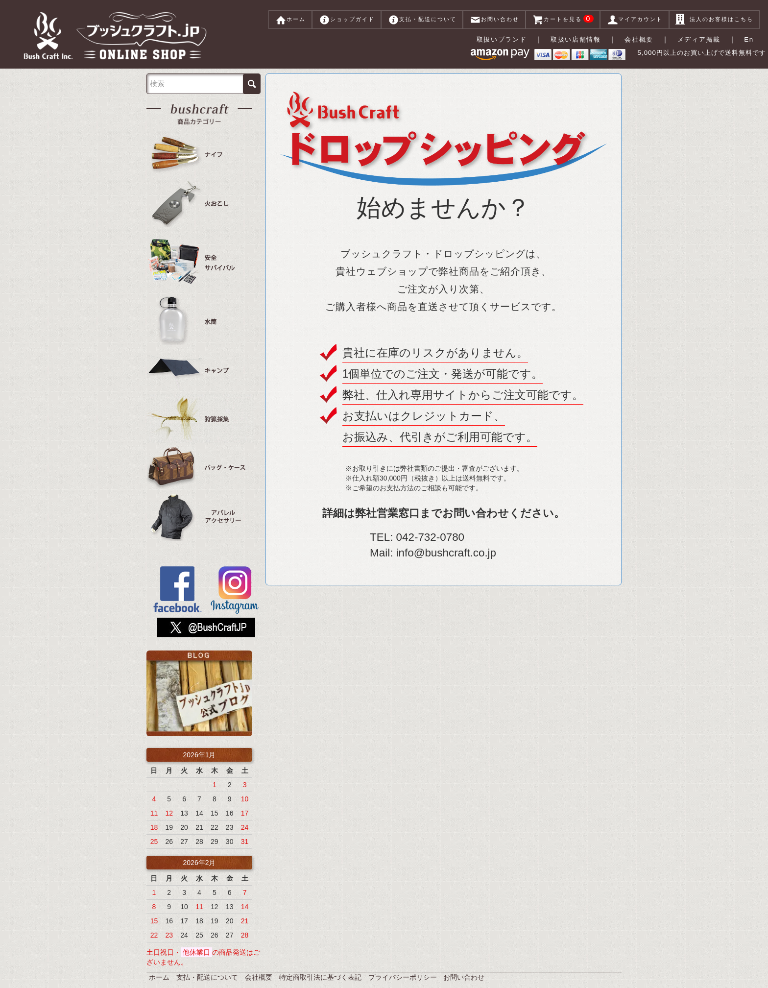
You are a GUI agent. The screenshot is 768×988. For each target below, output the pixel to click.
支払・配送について (421, 19)
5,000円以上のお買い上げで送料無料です (681, 55)
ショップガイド (346, 19)
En (750, 39)
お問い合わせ (494, 19)
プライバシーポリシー (402, 968)
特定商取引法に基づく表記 (320, 968)
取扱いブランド (502, 39)
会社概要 (641, 39)
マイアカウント (634, 19)
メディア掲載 (700, 39)
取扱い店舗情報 (578, 39)
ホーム (290, 19)
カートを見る (563, 19)
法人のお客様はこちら (714, 19)
